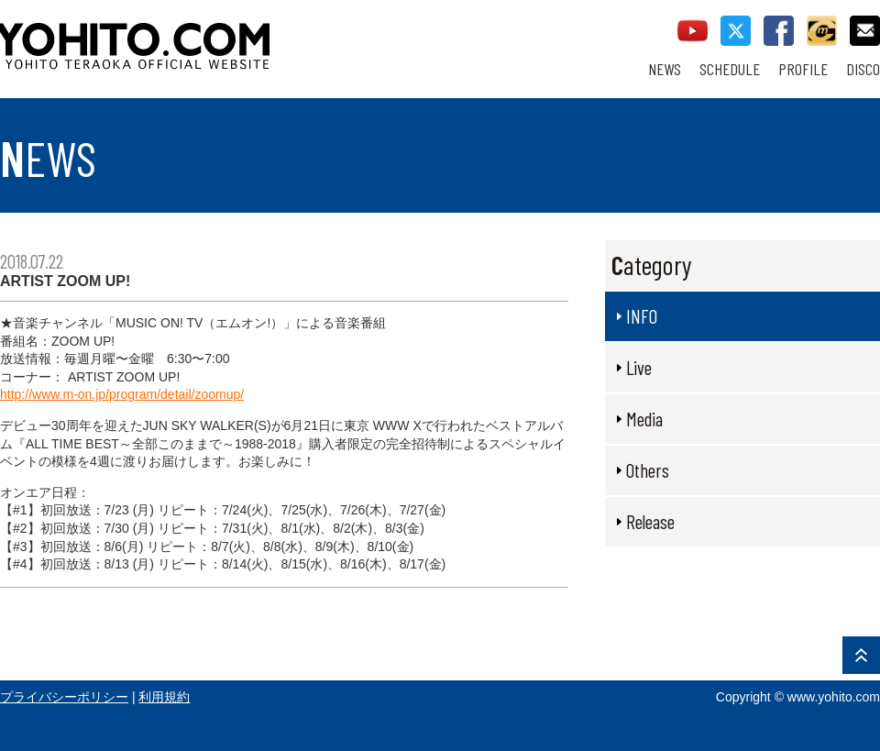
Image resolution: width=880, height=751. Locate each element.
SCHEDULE (729, 69)
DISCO (863, 69)
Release (650, 521)
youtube (692, 31)
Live (639, 367)
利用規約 (164, 697)
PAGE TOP (861, 655)
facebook (779, 31)
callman (822, 31)
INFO (641, 315)
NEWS (664, 69)
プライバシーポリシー (64, 697)
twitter (735, 31)
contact (865, 31)
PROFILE (803, 69)
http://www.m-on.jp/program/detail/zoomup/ (122, 394)
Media (644, 418)
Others (647, 469)
